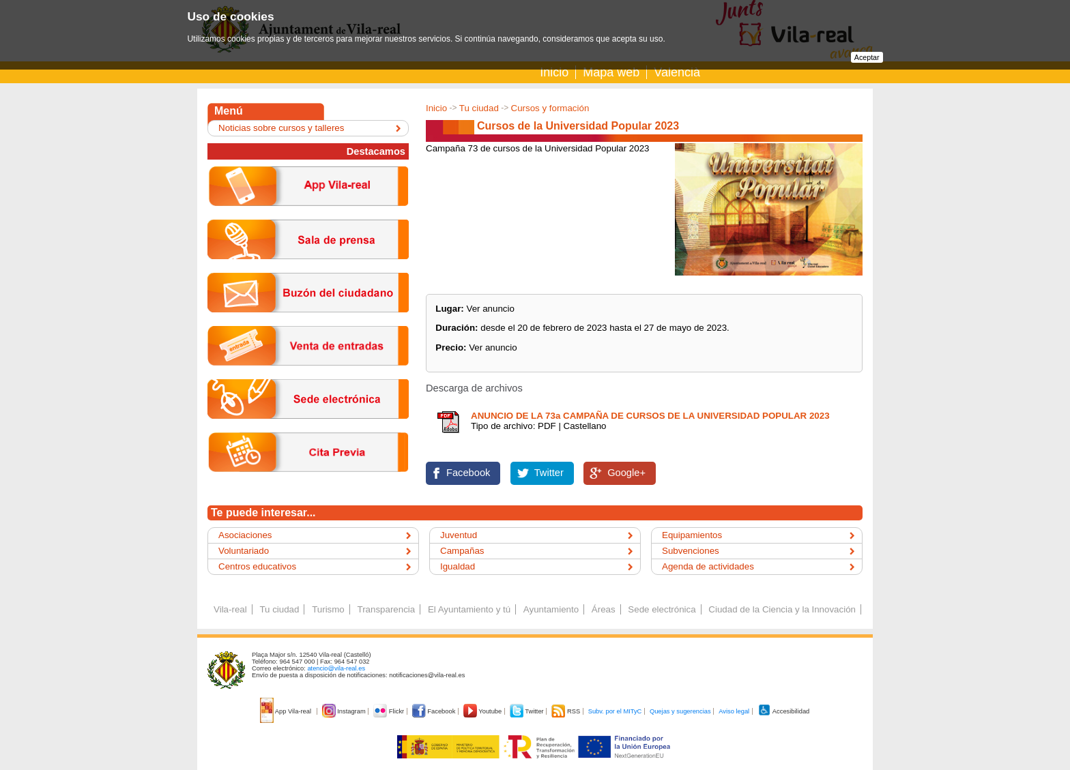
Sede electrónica (661, 609)
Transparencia (386, 609)
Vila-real (230, 609)
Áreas (604, 609)
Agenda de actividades (708, 566)
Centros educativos (257, 566)
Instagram (345, 711)
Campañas (462, 551)
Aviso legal (734, 711)
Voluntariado (243, 551)
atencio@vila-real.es (336, 668)
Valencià (677, 72)
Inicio (554, 72)
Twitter (549, 472)
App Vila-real (286, 711)
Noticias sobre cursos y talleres (281, 128)
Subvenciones (690, 551)
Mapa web (611, 72)
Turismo (328, 609)
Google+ (626, 472)
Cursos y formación (550, 108)
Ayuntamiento (551, 609)
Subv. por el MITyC (615, 711)
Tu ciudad (479, 108)
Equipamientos (692, 535)
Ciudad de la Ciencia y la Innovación (782, 609)
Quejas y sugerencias (680, 711)
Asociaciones (245, 535)
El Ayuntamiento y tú (469, 609)
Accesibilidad (783, 711)
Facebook (468, 472)
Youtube (483, 711)
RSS (566, 711)
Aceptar (867, 57)
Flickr (389, 711)
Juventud (458, 535)
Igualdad (457, 566)
